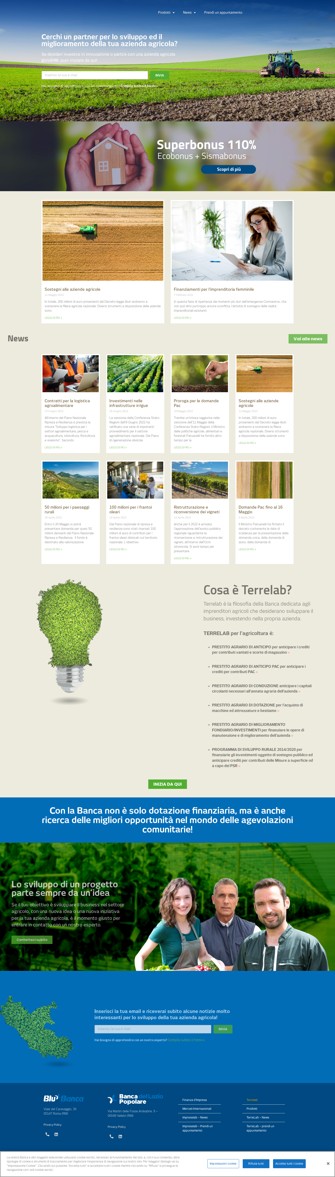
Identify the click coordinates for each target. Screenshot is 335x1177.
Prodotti (166, 12)
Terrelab (252, 1100)
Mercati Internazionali (196, 1108)
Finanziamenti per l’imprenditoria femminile (214, 289)
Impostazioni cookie (223, 1163)
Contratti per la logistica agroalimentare (67, 403)
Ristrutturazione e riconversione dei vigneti (196, 509)
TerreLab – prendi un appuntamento (260, 1128)
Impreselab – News (195, 1117)
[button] (167, 784)
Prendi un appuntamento (223, 13)
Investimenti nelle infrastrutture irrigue (128, 403)
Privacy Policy (53, 1124)
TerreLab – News (258, 1117)
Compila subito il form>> (139, 86)
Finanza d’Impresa (194, 1100)
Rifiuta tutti (256, 1163)
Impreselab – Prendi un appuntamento (197, 1128)
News (189, 12)
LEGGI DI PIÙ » (53, 317)
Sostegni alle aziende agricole (72, 289)
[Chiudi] (328, 1163)
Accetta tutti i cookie (289, 1163)
